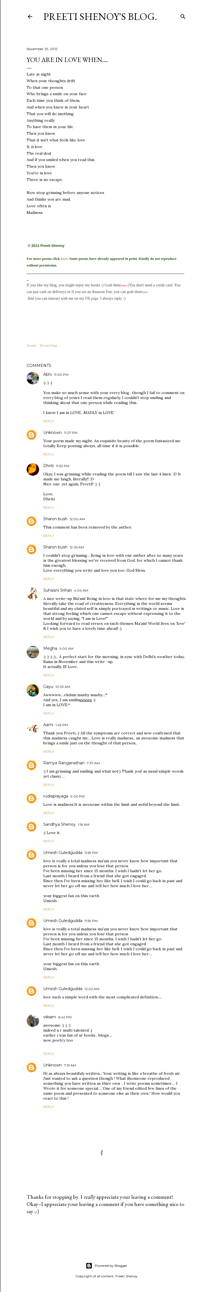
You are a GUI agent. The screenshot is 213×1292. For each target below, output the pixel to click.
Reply (48, 421)
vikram (49, 1016)
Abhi (47, 374)
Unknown (52, 432)
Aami (48, 724)
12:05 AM (77, 547)
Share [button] (31, 345)
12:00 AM (77, 519)
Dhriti (48, 465)
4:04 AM (81, 590)
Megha (50, 648)
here (64, 259)
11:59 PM (91, 853)
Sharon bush (55, 518)
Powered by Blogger (106, 1265)
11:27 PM (70, 433)
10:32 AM (62, 687)
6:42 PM (65, 1017)
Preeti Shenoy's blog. (100, 16)
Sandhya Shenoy (59, 824)
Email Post (48, 345)
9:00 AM (66, 648)
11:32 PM (62, 466)
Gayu (48, 686)
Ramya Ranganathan (64, 762)
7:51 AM (70, 1065)
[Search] (183, 15)
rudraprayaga (55, 796)
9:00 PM (77, 796)
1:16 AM (83, 824)
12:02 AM (92, 989)
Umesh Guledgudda (62, 852)
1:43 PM (61, 725)
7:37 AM (93, 763)
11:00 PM (61, 374)
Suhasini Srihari (57, 590)
